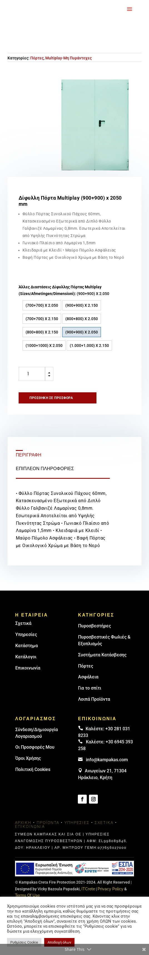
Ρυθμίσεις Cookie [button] (24, 942)
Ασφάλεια (88, 677)
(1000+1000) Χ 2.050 (44, 345)
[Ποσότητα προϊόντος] (32, 374)
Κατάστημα (26, 645)
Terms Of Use (27, 895)
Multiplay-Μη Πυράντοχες (68, 58)
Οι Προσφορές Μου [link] (34, 747)
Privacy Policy (110, 889)
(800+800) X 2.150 (42, 332)
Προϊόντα (48, 822)
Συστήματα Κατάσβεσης (102, 654)
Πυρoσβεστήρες (94, 625)
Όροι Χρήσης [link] (28, 758)
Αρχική (23, 822)
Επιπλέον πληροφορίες (45, 468)
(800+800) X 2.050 (81, 318)
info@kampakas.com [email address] (107, 759)
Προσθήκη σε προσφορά (51, 398)
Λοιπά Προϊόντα (94, 699)
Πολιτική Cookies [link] (32, 769)
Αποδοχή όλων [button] (59, 942)
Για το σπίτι (89, 688)
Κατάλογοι (25, 656)
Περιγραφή (28, 455)
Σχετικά (23, 623)
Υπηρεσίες (26, 634)
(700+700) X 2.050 (42, 305)
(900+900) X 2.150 (81, 305)
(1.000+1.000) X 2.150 (89, 345)
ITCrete (88, 889)
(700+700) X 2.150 (42, 318)
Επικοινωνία (27, 668)
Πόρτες (37, 58)
